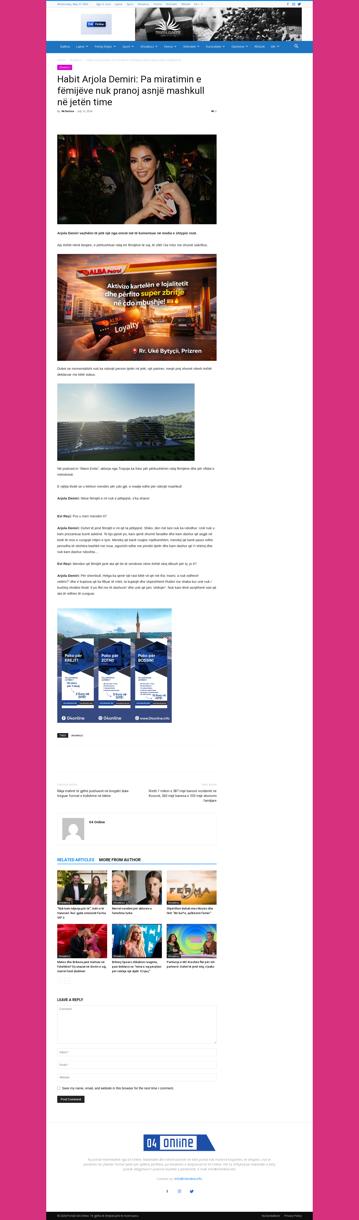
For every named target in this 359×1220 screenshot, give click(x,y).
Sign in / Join (103, 4)
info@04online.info (188, 1179)
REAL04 (185, 4)
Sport (130, 4)
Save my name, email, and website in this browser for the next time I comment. (118, 1088)
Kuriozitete (215, 46)
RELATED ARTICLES (75, 859)
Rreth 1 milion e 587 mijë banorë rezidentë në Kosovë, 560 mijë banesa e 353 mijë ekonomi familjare (183, 796)
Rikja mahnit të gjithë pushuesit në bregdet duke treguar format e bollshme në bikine (93, 793)
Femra (158, 4)
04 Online (67, 111)
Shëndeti (171, 4)
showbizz (77, 735)
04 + (198, 4)
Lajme (118, 4)
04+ (275, 46)
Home (61, 60)
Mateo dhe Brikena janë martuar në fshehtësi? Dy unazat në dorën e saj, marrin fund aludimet (81, 966)
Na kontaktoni (271, 1216)
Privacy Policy (293, 1216)
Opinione (239, 46)
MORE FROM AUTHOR (120, 859)
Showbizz (143, 4)
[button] (296, 47)
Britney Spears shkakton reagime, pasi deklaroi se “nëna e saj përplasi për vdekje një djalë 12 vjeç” (136, 966)
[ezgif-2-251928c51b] (137, 422)
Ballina (65, 46)
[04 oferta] (114, 726)
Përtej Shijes (105, 46)
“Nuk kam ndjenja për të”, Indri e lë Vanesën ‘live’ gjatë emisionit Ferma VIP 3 (81, 913)
